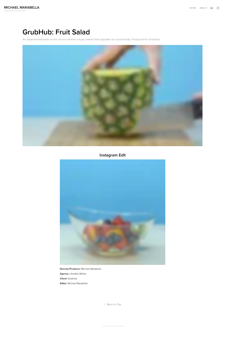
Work (192, 8)
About (203, 8)
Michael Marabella (21, 7)
